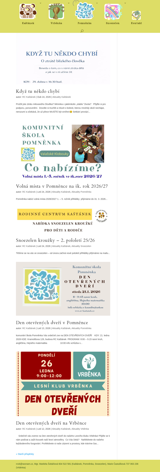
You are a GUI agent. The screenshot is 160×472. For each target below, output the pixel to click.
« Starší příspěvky (25, 454)
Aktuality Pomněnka (81, 192)
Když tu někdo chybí (38, 91)
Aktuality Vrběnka (80, 429)
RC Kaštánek (28, 97)
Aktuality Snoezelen (81, 246)
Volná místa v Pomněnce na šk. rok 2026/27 (62, 186)
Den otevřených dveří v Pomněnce (52, 323)
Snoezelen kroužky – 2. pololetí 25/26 (55, 240)
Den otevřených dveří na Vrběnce (51, 423)
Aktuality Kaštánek (61, 97)
